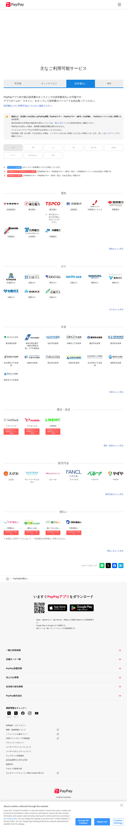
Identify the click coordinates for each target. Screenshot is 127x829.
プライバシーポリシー (15, 743)
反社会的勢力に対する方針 (17, 760)
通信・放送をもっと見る (113, 446)
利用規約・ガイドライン (16, 725)
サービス (13, 155)
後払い (53, 155)
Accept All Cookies (83, 822)
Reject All (102, 823)
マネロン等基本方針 (14, 769)
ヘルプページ (111, 133)
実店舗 (17, 83)
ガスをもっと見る (116, 309)
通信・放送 (93, 148)
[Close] (121, 806)
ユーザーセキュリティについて (18, 751)
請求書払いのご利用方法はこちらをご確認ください (28, 105)
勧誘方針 (9, 764)
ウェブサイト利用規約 (15, 756)
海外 (109, 83)
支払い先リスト (61, 123)
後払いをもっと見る (115, 551)
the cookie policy (10, 820)
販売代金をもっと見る (114, 494)
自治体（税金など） (33, 155)
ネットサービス (49, 83)
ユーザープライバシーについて (18, 747)
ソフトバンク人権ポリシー (17, 734)
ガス (53, 148)
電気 (33, 148)
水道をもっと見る (116, 392)
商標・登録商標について (16, 730)
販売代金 (113, 148)
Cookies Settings (118, 822)
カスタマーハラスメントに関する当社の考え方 (25, 773)
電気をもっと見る (116, 249)
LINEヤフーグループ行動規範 (18, 738)
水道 (73, 148)
